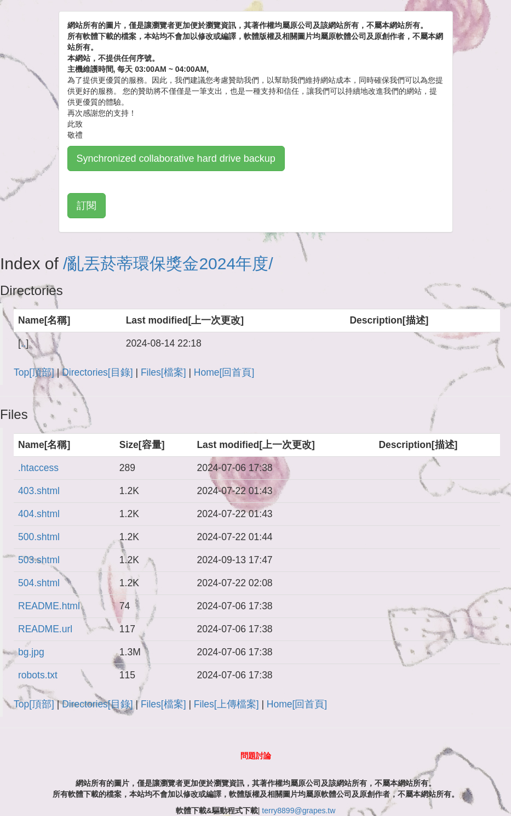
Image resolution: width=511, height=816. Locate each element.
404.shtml (39, 513)
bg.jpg (31, 652)
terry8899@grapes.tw (298, 810)
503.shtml (39, 559)
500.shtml (39, 536)
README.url (45, 629)
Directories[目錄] (97, 372)
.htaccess (38, 467)
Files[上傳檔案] (226, 704)
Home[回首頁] (224, 372)
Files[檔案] (163, 372)
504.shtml (39, 582)
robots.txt (38, 675)
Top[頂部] (34, 372)
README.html (49, 605)
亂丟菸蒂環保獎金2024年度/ (170, 263)
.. (23, 343)
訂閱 (86, 205)
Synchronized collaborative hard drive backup (176, 158)
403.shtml (39, 490)
